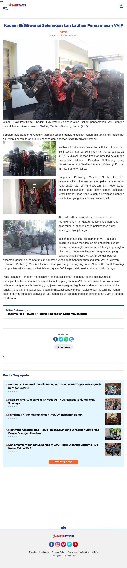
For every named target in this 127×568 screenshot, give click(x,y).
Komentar (63, 346)
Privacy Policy (58, 552)
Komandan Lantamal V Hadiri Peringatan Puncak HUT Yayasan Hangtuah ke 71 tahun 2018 (54, 386)
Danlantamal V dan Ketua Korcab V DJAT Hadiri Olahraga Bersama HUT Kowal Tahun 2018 (53, 446)
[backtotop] (63, 529)
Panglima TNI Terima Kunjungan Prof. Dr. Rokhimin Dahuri (45, 414)
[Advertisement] (88, 500)
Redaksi (33, 552)
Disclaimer (44, 552)
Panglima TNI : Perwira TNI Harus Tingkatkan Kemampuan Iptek (46, 313)
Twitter (71, 546)
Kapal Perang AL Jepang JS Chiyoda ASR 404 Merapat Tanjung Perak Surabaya (51, 401)
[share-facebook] (55, 339)
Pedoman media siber (78, 552)
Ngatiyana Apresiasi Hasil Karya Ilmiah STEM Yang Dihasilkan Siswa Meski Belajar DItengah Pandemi (54, 431)
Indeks (94, 552)
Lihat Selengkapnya (63, 461)
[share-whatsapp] (66, 339)
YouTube (78, 546)
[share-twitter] (61, 339)
